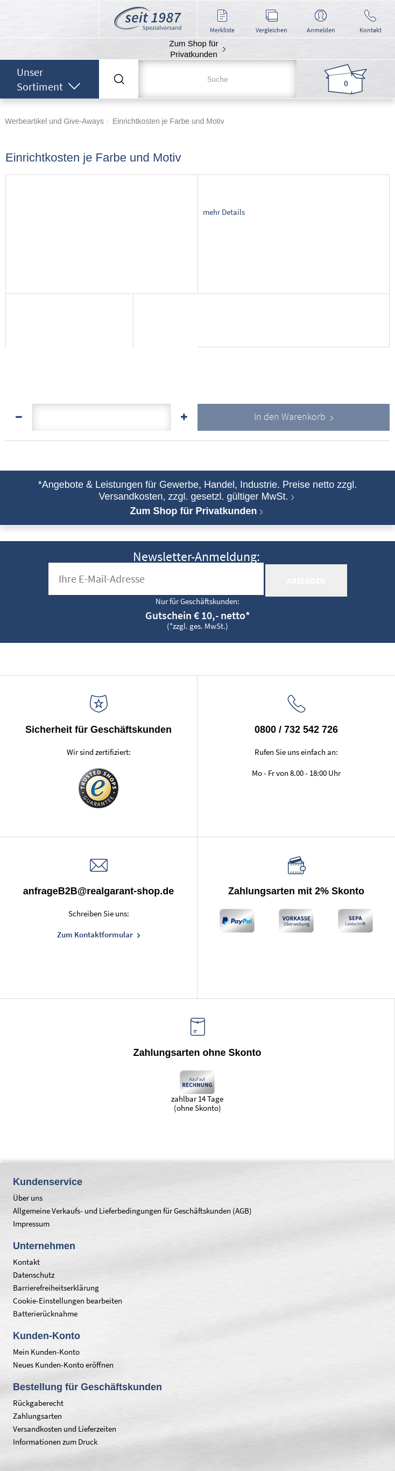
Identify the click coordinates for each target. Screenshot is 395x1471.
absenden (306, 581)
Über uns (28, 1198)
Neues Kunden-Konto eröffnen (63, 1365)
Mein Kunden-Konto (46, 1352)
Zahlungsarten (37, 1416)
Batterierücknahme (45, 1313)
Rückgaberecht (38, 1403)
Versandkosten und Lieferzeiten (64, 1429)
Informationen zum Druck (55, 1442)
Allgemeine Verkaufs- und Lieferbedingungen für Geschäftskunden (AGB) (132, 1211)
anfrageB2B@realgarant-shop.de (98, 891)
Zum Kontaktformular (96, 934)
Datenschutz (33, 1275)
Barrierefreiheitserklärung (56, 1288)
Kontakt (26, 1262)
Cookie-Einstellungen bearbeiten (67, 1300)
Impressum (31, 1223)
